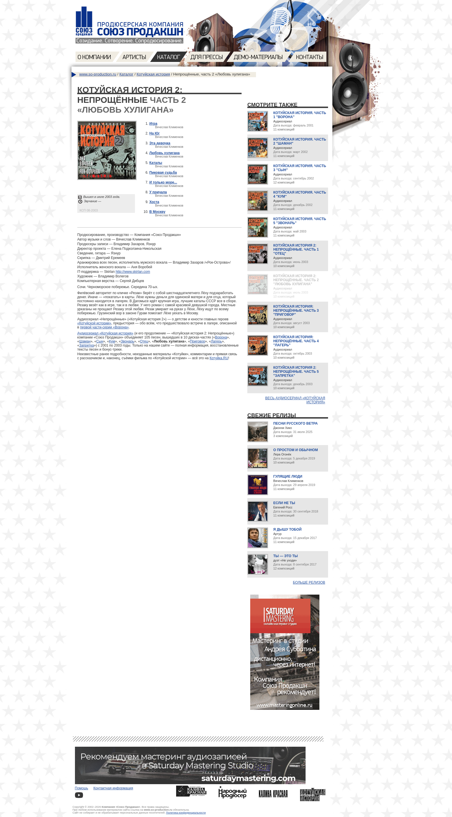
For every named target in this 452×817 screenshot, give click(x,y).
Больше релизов (309, 582)
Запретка (86, 345)
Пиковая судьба (163, 173)
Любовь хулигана (164, 153)
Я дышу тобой (287, 529)
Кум (112, 341)
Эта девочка (159, 143)
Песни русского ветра (295, 423)
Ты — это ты (285, 556)
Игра (153, 124)
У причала (158, 192)
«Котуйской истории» (94, 323)
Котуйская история (153, 74)
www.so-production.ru (97, 74)
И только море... (163, 182)
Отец (144, 341)
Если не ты (284, 503)
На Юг (154, 133)
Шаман (85, 341)
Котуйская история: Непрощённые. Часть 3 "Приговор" (296, 311)
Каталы (155, 163)
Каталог (126, 74)
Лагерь (216, 341)
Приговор (197, 341)
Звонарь (127, 341)
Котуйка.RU (219, 358)
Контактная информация (113, 788)
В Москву (157, 212)
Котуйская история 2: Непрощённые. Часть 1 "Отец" (296, 249)
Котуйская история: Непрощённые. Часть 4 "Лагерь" (296, 341)
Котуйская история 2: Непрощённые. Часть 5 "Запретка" (296, 372)
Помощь (81, 788)
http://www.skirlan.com (133, 272)
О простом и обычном (295, 450)
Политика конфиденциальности (186, 812)
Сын (99, 341)
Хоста (154, 202)
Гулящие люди (287, 476)
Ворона (221, 337)
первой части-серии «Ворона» (104, 327)
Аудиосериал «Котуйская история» (105, 333)
